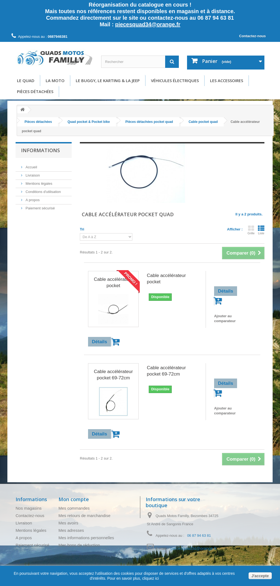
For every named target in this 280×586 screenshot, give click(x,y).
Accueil (31, 165)
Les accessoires (226, 80)
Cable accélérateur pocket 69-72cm (113, 374)
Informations (40, 150)
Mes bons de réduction (79, 545)
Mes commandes (74, 508)
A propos (32, 198)
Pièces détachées (35, 91)
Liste (261, 230)
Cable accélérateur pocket (113, 282)
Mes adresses (71, 530)
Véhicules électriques (175, 80)
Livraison (32, 173)
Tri (82, 229)
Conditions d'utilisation (43, 189)
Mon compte (74, 499)
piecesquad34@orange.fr (147, 24)
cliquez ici (150, 578)
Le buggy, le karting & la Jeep (108, 80)
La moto (55, 80)
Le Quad (25, 80)
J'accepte (260, 576)
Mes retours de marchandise (84, 515)
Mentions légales (38, 181)
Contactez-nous (252, 36)
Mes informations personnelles (86, 537)
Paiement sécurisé (40, 206)
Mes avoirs (68, 523)
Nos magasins (29, 508)
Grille (251, 230)
